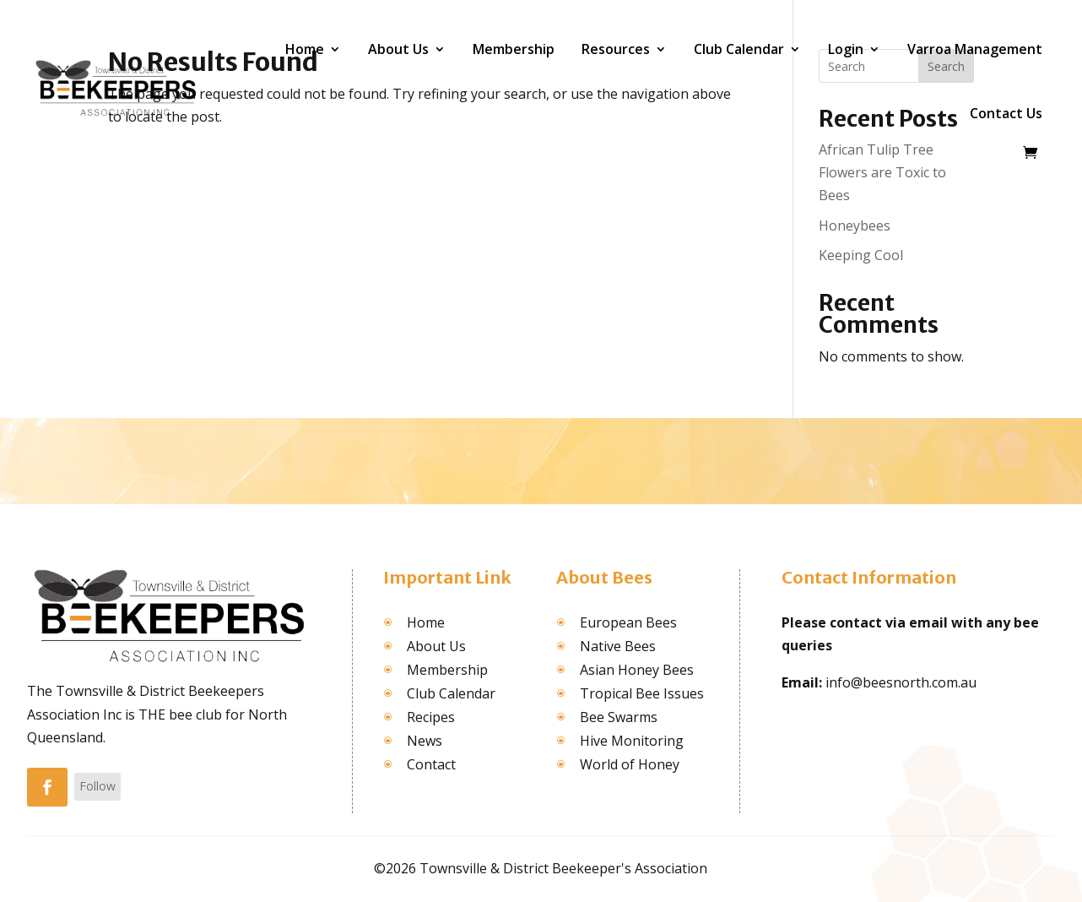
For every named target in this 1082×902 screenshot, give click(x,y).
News (424, 740)
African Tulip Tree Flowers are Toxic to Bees (882, 172)
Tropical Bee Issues (642, 693)
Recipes (431, 717)
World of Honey (629, 764)
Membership (514, 49)
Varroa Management (974, 49)
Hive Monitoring (632, 740)
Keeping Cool (861, 255)
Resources (616, 49)
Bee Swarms (618, 717)
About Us (398, 49)
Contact (431, 764)
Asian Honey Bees (637, 669)
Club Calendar (739, 49)
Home (304, 49)
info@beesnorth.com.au (901, 682)
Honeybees (854, 225)
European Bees (628, 622)
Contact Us (1006, 113)
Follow (97, 786)
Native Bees (618, 646)
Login (845, 49)
